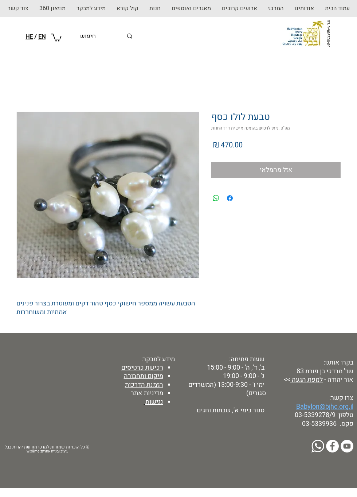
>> (286, 380)
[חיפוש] (101, 36)
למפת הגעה (306, 380)
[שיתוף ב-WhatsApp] (216, 198)
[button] (155, 8)
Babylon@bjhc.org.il (324, 407)
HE (29, 36)
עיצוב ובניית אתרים (54, 451)
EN (42, 36)
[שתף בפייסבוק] (229, 198)
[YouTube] (347, 446)
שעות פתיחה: (246, 359)
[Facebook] (332, 446)
